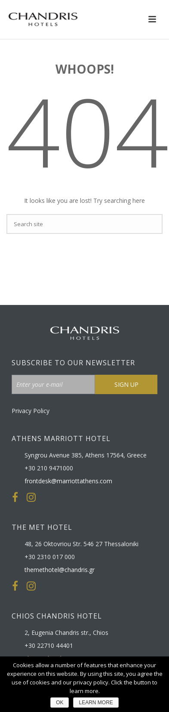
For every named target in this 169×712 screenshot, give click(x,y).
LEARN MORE (96, 703)
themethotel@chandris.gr (60, 570)
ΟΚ (59, 703)
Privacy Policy (30, 411)
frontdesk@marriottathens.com (68, 481)
